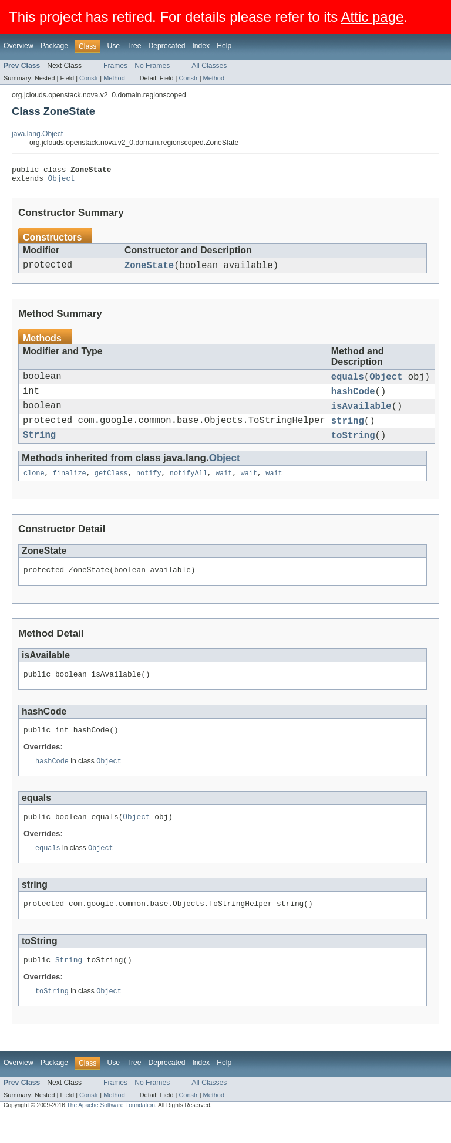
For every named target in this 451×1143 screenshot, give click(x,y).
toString (353, 448)
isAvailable (361, 416)
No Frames (152, 66)
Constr (88, 78)
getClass (111, 488)
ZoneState (149, 269)
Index (201, 46)
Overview (18, 46)
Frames (115, 66)
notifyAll (188, 488)
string (347, 432)
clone (34, 488)
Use (113, 46)
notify (148, 488)
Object (61, 181)
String (39, 448)
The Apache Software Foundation (111, 1133)
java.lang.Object (37, 134)
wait (224, 488)
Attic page (372, 17)
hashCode (353, 399)
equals (347, 383)
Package (54, 46)
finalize (69, 488)
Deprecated (167, 46)
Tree (134, 46)
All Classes (209, 66)
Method (113, 78)
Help (224, 46)
